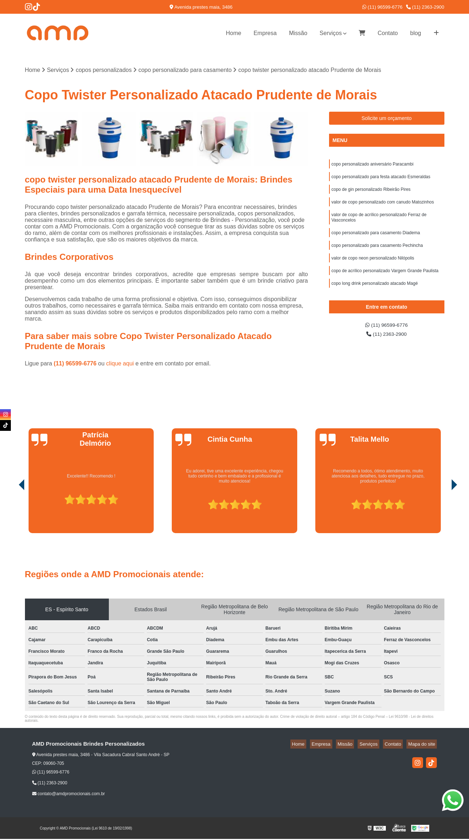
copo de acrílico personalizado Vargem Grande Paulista (385, 282)
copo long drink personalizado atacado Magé (375, 296)
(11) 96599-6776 (382, 7)
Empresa (265, 33)
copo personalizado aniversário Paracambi (373, 165)
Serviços (331, 33)
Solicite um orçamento (387, 119)
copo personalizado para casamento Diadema (376, 241)
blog (415, 33)
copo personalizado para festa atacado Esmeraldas (381, 179)
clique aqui (120, 364)
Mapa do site (423, 745)
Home (233, 33)
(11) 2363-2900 (425, 7)
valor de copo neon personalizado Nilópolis (373, 268)
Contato (388, 33)
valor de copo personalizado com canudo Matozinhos (383, 207)
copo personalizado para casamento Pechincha (377, 254)
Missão (298, 33)
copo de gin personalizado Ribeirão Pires (371, 193)
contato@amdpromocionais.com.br (68, 794)
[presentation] (11, 514)
